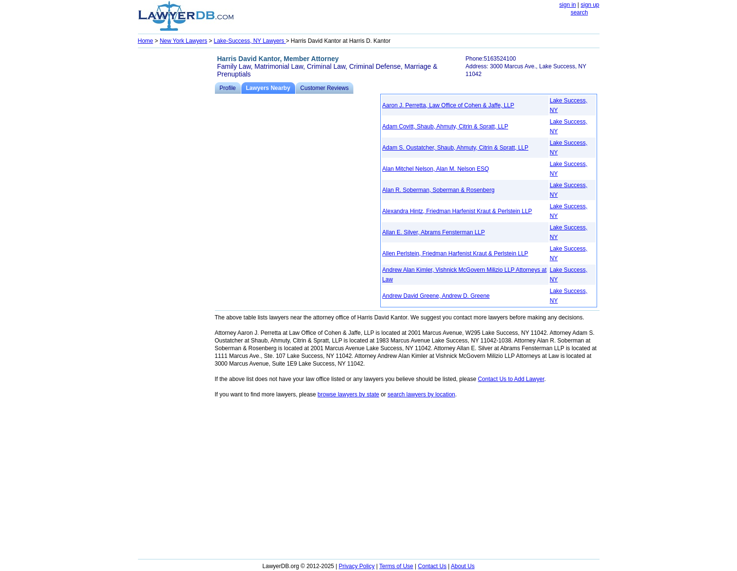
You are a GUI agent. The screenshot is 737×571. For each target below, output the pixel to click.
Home (145, 41)
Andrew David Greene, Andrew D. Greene (435, 295)
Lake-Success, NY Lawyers (250, 41)
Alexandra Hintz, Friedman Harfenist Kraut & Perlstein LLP (457, 211)
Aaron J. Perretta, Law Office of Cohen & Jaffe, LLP (448, 105)
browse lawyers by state (348, 394)
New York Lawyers (183, 41)
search (579, 12)
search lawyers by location (421, 394)
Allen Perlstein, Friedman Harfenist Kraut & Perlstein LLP (455, 253)
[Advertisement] (176, 195)
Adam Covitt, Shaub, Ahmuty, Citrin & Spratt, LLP (445, 126)
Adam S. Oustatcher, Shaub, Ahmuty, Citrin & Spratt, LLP (455, 147)
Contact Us (432, 566)
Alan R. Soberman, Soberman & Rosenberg (438, 190)
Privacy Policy (357, 566)
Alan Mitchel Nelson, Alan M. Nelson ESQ (435, 168)
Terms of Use (396, 566)
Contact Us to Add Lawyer (511, 379)
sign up (590, 4)
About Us (463, 566)
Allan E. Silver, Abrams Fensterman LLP (433, 232)
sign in (567, 4)
